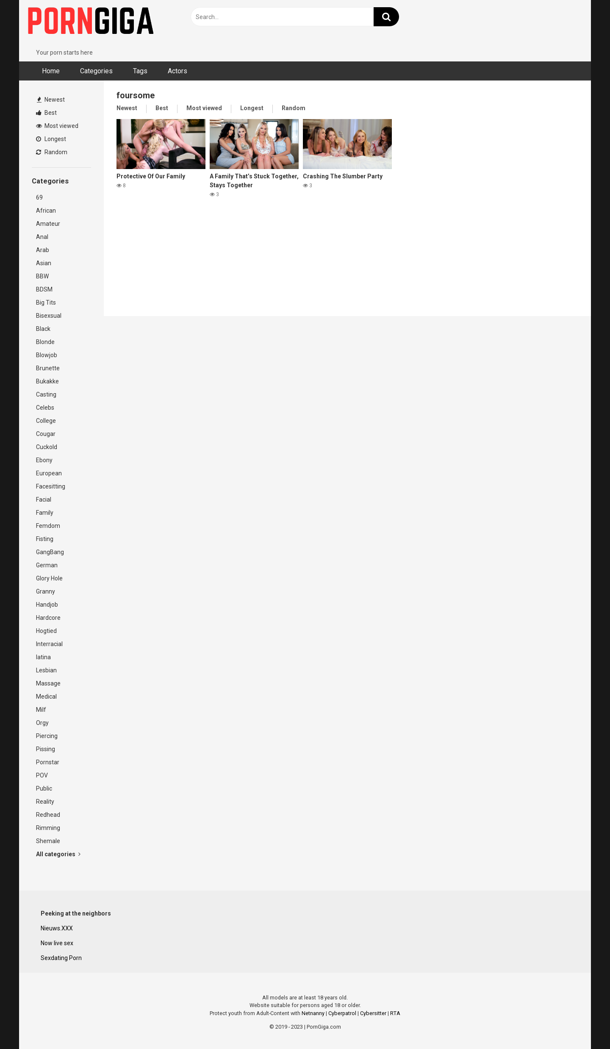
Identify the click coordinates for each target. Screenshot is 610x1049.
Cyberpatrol (342, 1013)
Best (46, 112)
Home (51, 71)
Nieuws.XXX (57, 928)
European (49, 473)
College (46, 420)
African (46, 210)
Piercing (47, 736)
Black (43, 328)
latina (43, 657)
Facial (43, 499)
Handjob (47, 604)
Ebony (44, 460)
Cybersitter (373, 1013)
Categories (96, 71)
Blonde (45, 342)
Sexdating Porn (61, 958)
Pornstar (47, 762)
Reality (45, 801)
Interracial (49, 644)
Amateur (48, 223)
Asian (43, 263)
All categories (58, 854)
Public (44, 788)
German (47, 565)
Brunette (48, 368)
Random (51, 152)
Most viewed (57, 125)
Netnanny (313, 1013)
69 (39, 197)
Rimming (48, 827)
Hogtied (46, 630)
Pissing (45, 749)
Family (44, 512)
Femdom (48, 525)
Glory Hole (49, 578)
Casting (46, 394)
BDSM (44, 289)
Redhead (48, 814)
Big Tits (46, 302)
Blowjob (46, 355)
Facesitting (50, 486)
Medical (46, 696)
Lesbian (46, 670)
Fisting (44, 539)
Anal (42, 236)
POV (42, 775)
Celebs (45, 407)
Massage (48, 683)
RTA (395, 1013)
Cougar (45, 433)
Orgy (42, 722)
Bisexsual (48, 315)
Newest (51, 99)
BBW (42, 276)
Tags (140, 71)
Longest (51, 139)
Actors (177, 71)
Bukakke (47, 381)
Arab (42, 250)
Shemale (48, 841)
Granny (45, 591)
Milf (41, 709)
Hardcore (48, 617)
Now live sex (57, 943)
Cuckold (46, 447)
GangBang (50, 552)
